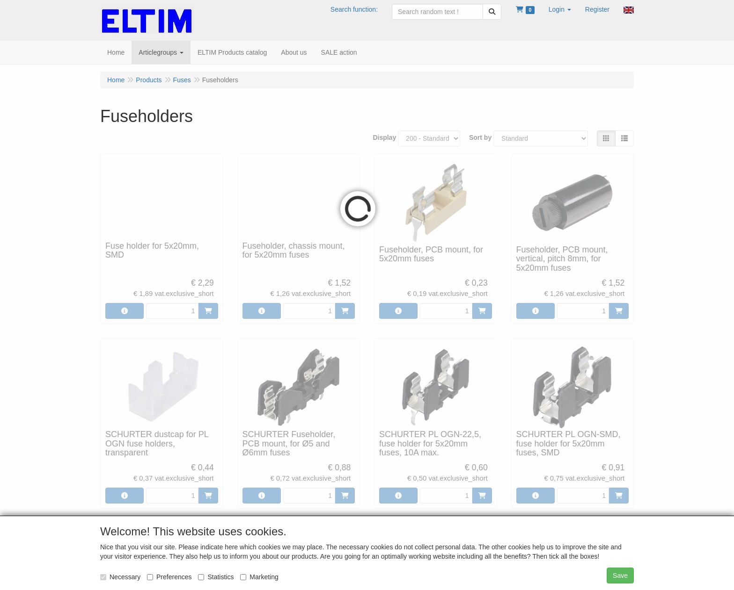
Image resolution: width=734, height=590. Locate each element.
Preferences (169, 577)
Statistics (216, 577)
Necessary (120, 577)
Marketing (259, 577)
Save (620, 575)
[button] (560, 9)
